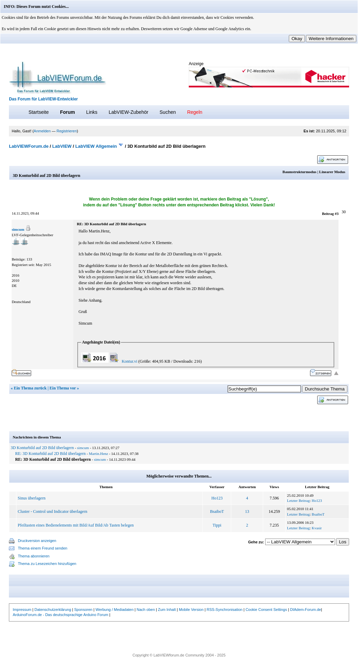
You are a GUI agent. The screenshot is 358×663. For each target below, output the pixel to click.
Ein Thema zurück (30, 388)
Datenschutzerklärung (53, 609)
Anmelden (42, 131)
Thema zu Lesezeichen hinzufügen (47, 564)
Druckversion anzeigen (37, 541)
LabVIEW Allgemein (96, 146)
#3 (336, 214)
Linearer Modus (332, 172)
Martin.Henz (98, 453)
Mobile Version (191, 609)
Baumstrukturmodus (300, 172)
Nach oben (146, 609)
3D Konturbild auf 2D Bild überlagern (42, 447)
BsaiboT (217, 511)
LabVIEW (62, 146)
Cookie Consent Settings (266, 609)
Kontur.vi (129, 361)
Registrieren (67, 131)
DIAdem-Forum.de (305, 609)
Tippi (217, 525)
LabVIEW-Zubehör (128, 112)
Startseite (38, 112)
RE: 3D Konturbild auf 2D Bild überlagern (50, 453)
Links (92, 112)
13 (247, 511)
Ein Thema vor (63, 388)
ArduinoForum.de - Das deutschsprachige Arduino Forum (60, 615)
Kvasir (317, 528)
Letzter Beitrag (298, 500)
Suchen (168, 112)
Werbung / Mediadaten (115, 609)
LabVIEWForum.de (29, 146)
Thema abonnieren (33, 556)
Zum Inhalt (167, 609)
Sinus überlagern (32, 498)
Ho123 (217, 498)
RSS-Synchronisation (225, 609)
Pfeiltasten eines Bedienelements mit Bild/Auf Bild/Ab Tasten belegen (76, 525)
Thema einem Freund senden (42, 548)
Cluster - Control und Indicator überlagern (52, 511)
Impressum (22, 609)
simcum (18, 229)
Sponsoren (83, 609)
